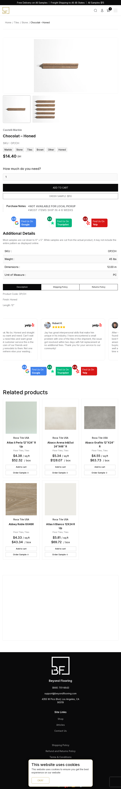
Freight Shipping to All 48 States (68, 2)
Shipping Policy (60, 745)
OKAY (40, 780)
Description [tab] (22, 287)
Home (8, 22)
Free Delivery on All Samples (32, 2)
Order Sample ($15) (60, 196)
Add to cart (60, 187)
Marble (8, 149)
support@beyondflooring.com (60, 693)
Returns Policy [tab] (98, 287)
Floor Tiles (18, 450)
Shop (60, 719)
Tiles (16, 22)
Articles (60, 724)
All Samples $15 (96, 2)
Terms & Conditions (60, 757)
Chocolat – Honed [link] (40, 22)
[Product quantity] (60, 177)
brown (40, 149)
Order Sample (21, 472)
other (51, 149)
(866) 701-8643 (60, 687)
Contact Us (60, 730)
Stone (25, 22)
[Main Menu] (115, 10)
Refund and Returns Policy (61, 751)
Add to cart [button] (21, 467)
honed (62, 149)
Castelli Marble (12, 130)
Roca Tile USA (21, 437)
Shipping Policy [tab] (60, 287)
